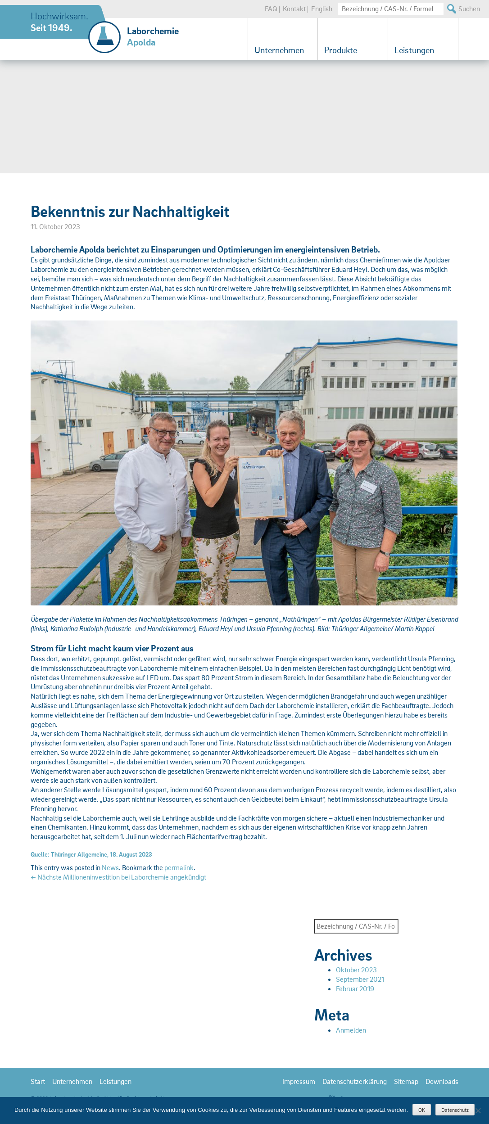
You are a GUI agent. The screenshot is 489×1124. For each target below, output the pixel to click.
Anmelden (351, 1029)
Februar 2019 (355, 988)
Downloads (442, 1081)
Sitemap (406, 1081)
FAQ (271, 8)
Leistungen (414, 50)
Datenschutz (455, 1109)
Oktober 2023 (356, 969)
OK (421, 1109)
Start (38, 1081)
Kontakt (294, 8)
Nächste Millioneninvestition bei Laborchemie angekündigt (118, 876)
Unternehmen (279, 50)
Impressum (298, 1081)
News (110, 867)
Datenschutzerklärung (354, 1081)
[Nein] (477, 1110)
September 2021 (360, 979)
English (321, 8)
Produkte (340, 50)
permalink (179, 867)
